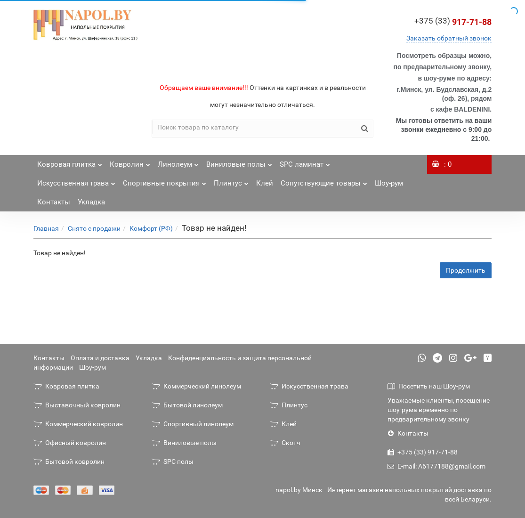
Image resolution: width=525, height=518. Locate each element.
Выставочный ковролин (77, 405)
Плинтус (231, 180)
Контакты (53, 202)
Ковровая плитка (69, 162)
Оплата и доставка (100, 358)
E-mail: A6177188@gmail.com (436, 466)
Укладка (91, 202)
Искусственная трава (76, 180)
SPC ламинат (305, 162)
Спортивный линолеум (193, 424)
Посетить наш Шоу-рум (429, 386)
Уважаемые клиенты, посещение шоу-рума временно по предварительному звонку (439, 410)
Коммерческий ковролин (78, 424)
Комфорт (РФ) (151, 228)
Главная (46, 228)
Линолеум (178, 162)
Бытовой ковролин (69, 461)
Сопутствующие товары (324, 180)
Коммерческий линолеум (196, 386)
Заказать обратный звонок (449, 38)
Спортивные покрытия (164, 180)
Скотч (285, 442)
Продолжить (465, 270)
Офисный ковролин (69, 442)
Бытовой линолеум (187, 405)
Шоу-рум (389, 183)
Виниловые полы (239, 162)
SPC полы (173, 461)
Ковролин (130, 162)
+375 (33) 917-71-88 (423, 452)
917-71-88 (453, 22)
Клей (264, 183)
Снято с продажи (94, 228)
